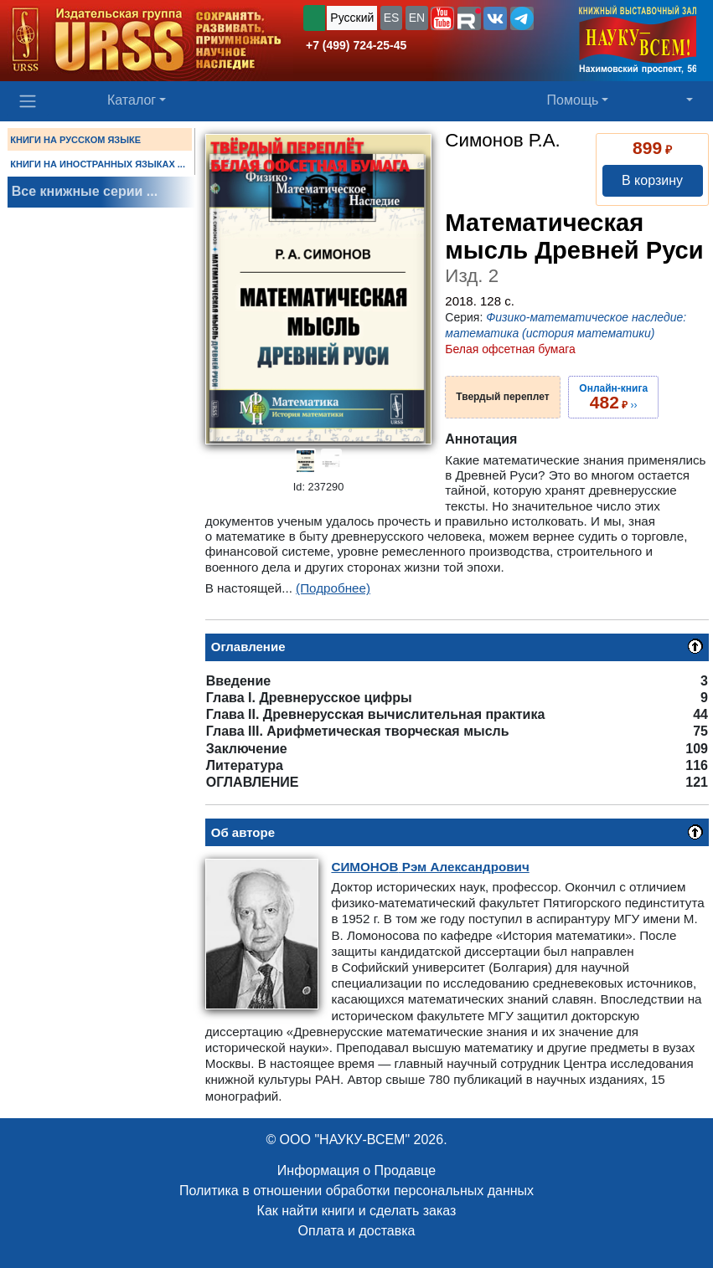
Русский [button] (352, 17)
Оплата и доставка (357, 1231)
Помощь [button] (573, 100)
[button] (442, 18)
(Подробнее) (333, 588)
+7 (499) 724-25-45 (356, 45)
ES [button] (392, 17)
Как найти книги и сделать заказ (357, 1211)
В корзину (652, 180)
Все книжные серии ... (85, 191)
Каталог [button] (131, 100)
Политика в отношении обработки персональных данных (356, 1190)
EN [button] (417, 17)
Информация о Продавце (356, 1170)
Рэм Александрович (430, 867)
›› (613, 397)
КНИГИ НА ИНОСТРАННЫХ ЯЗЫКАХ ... (97, 164)
